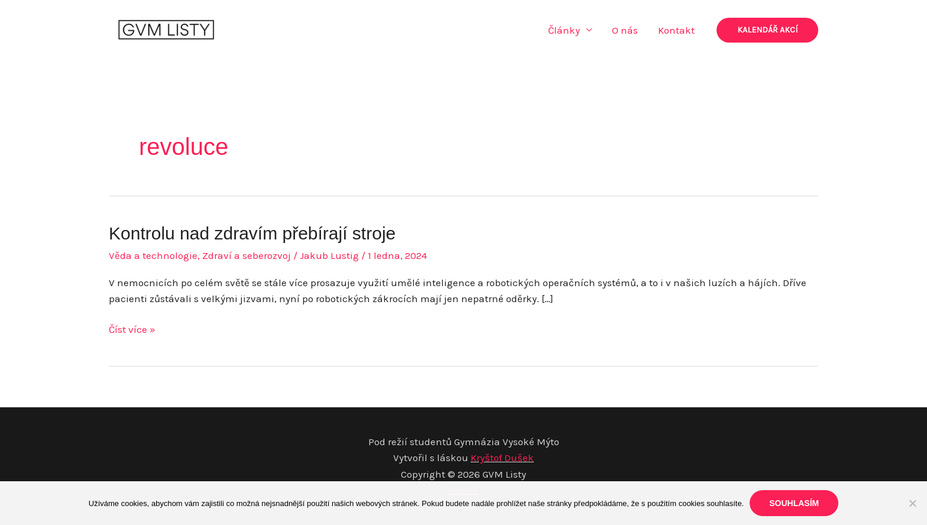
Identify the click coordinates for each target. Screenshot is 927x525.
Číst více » (132, 330)
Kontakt (676, 30)
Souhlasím (794, 503)
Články (564, 30)
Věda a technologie (153, 255)
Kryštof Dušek (502, 458)
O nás (625, 30)
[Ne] (912, 503)
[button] (767, 30)
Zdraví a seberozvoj (246, 255)
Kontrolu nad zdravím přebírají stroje (252, 233)
